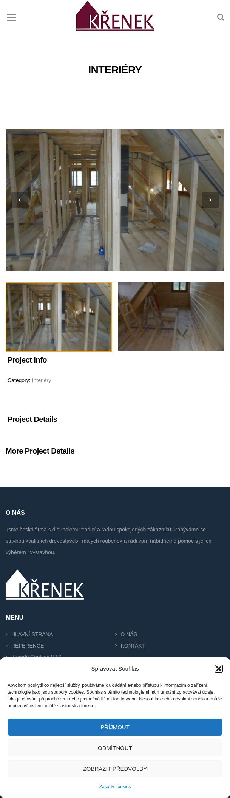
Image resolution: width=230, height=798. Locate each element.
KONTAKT (133, 646)
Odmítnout (115, 748)
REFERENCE (27, 646)
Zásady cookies (115, 786)
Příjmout (115, 727)
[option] (115, 200)
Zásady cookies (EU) (36, 657)
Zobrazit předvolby (115, 768)
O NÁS (129, 634)
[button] (218, 668)
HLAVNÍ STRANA (32, 634)
